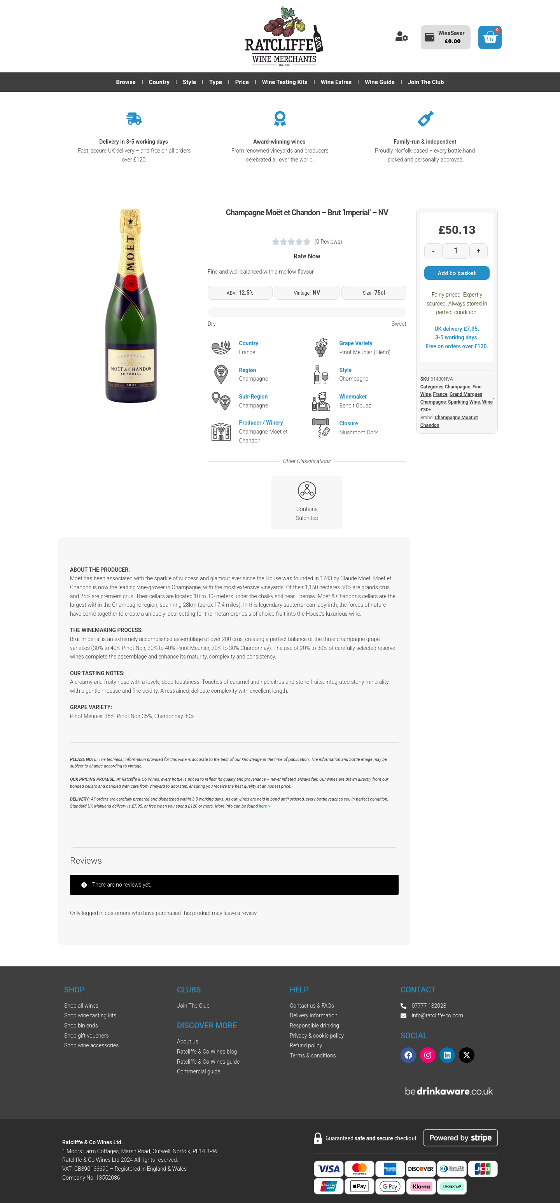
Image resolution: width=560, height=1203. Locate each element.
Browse (126, 82)
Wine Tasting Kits (285, 82)
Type (215, 82)
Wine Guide (379, 82)
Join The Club (426, 82)
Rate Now (307, 256)
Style (189, 82)
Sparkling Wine (464, 402)
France (440, 394)
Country (159, 82)
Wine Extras (336, 82)
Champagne (458, 387)
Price (242, 82)
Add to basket (457, 273)
